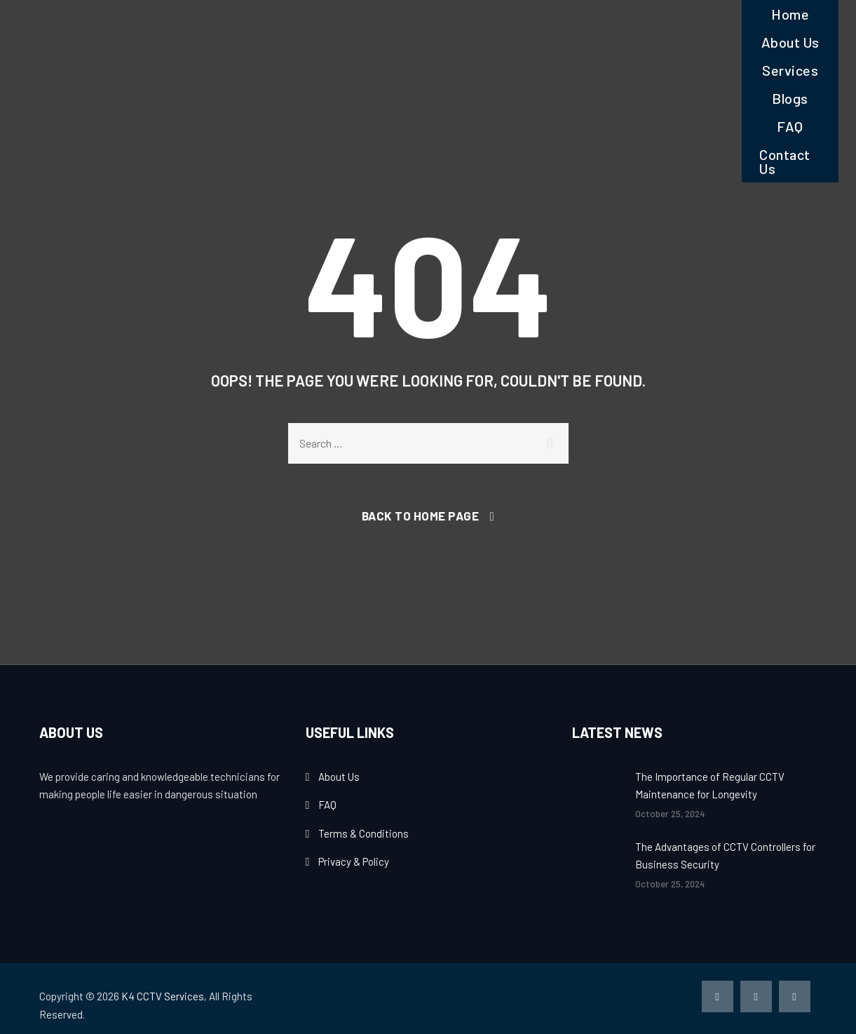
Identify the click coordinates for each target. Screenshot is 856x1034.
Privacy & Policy (353, 861)
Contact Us (784, 161)
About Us (790, 42)
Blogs (790, 98)
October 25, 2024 (670, 813)
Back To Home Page (421, 516)
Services (790, 70)
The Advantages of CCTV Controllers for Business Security (725, 855)
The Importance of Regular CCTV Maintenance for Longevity (709, 785)
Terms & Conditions (363, 833)
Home (790, 14)
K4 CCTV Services (162, 996)
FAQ (790, 126)
